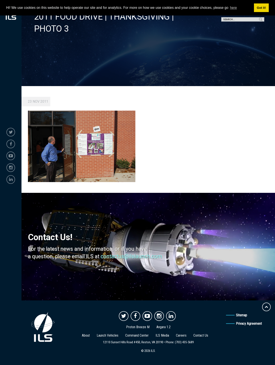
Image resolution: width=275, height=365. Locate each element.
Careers (181, 335)
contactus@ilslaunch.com (131, 256)
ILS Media (162, 335)
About (86, 335)
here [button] (233, 7)
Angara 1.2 (163, 327)
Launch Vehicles (107, 335)
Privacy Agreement (249, 324)
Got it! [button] (261, 7)
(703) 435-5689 (184, 342)
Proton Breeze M (138, 327)
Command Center (137, 335)
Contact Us (200, 335)
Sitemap (241, 315)
